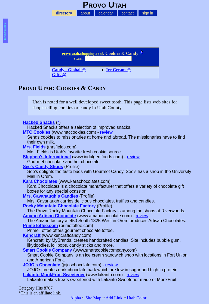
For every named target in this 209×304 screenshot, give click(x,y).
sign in (147, 13)
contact (128, 13)
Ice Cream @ (118, 69)
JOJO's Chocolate (41, 265)
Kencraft (32, 235)
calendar (106, 13)
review (106, 132)
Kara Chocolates (40, 181)
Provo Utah (70, 54)
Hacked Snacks (39, 122)
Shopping (87, 54)
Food (99, 54)
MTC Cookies (36, 132)
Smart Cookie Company (47, 250)
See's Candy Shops (43, 166)
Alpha (75, 298)
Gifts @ (59, 74)
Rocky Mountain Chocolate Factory (59, 206)
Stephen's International (47, 156)
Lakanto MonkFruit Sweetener (54, 274)
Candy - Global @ (69, 69)
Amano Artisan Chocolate (49, 215)
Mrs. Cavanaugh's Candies (50, 196)
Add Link (114, 298)
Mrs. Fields (34, 147)
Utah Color (136, 298)
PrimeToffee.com (40, 225)
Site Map (93, 298)
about (85, 13)
